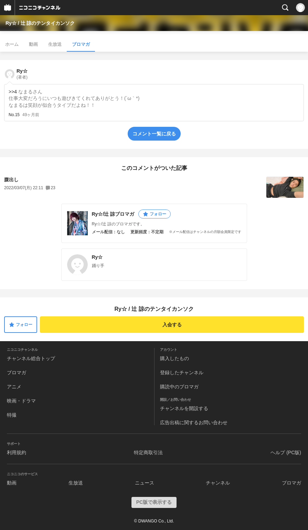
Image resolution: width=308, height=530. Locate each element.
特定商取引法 (148, 452)
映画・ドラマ (21, 401)
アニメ (14, 386)
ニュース (144, 483)
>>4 (13, 91)
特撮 (12, 415)
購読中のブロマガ (179, 386)
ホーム (12, 44)
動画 (33, 44)
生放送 (55, 44)
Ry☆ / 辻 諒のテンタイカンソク (40, 23)
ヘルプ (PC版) (285, 452)
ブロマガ (81, 44)
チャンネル (218, 483)
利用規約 (16, 452)
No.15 (14, 115)
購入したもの (174, 358)
